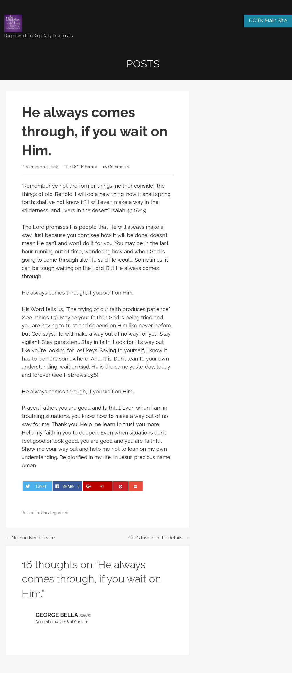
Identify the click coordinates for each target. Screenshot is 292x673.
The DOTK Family (80, 166)
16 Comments (116, 166)
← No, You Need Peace (30, 537)
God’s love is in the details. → (158, 537)
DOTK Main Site (268, 20)
